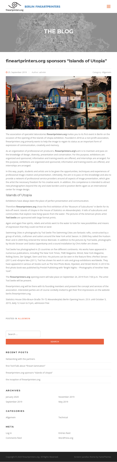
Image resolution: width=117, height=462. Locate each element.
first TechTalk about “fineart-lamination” (25, 366)
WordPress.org (65, 438)
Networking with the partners (20, 359)
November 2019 (66, 397)
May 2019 (63, 402)
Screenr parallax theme (85, 457)
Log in (9, 433)
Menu (108, 6)
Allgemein (106, 72)
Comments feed (14, 438)
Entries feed (64, 433)
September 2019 (14, 402)
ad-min (42, 72)
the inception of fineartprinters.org (23, 379)
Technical (63, 417)
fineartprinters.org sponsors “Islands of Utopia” (29, 373)
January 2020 (12, 397)
